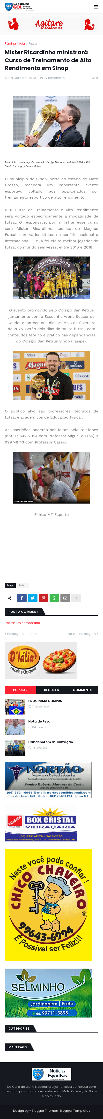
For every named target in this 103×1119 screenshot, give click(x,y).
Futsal (33, 43)
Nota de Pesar (40, 721)
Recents (51, 690)
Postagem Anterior (22, 633)
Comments (82, 690)
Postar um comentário (22, 623)
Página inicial (15, 43)
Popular (20, 690)
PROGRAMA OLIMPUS (45, 701)
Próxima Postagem (81, 633)
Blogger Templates (75, 1110)
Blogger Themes (45, 1110)
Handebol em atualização (50, 742)
